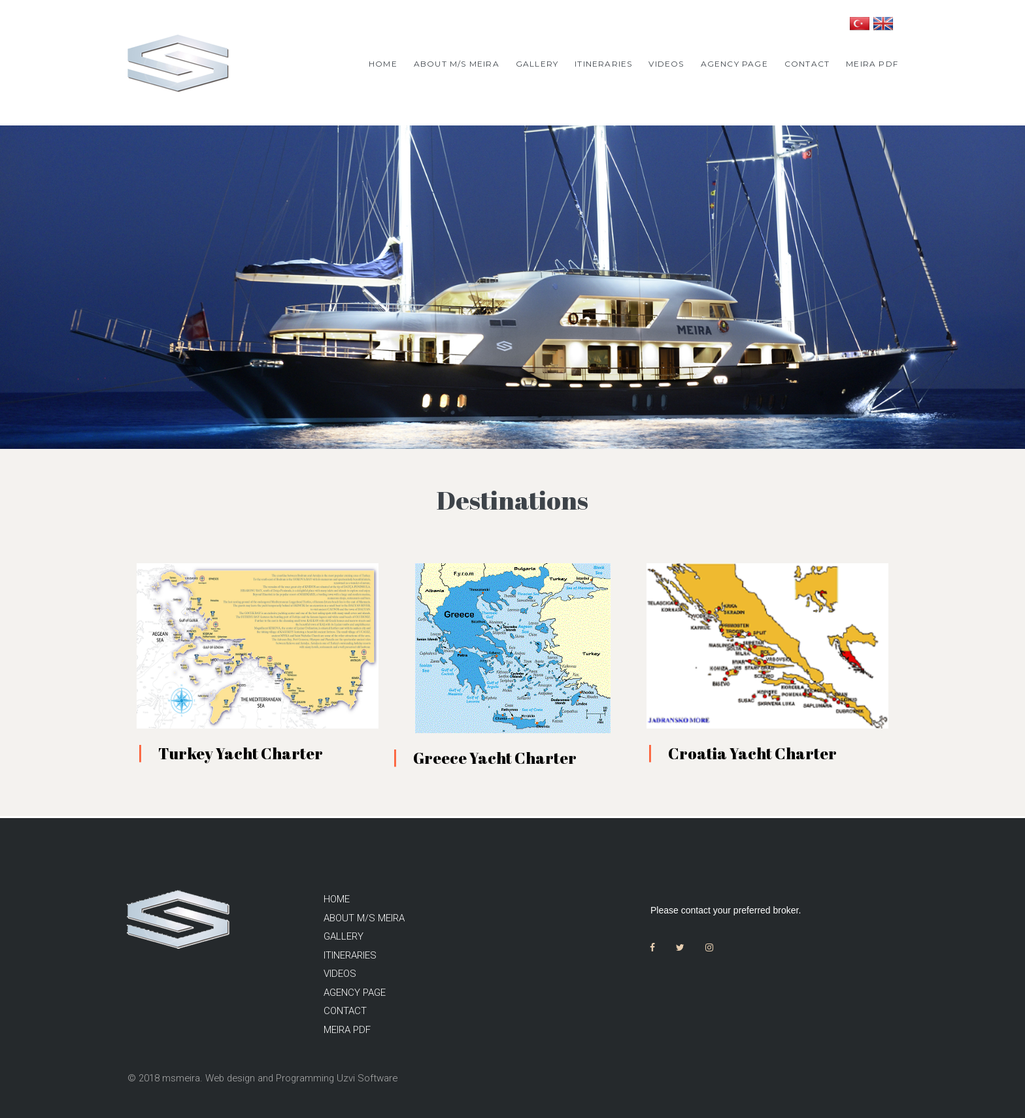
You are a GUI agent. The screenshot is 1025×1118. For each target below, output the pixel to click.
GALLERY (537, 64)
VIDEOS (666, 64)
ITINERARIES (603, 64)
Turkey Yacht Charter (240, 756)
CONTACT (807, 64)
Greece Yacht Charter (495, 760)
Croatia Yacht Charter (752, 756)
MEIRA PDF (872, 64)
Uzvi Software (373, 1078)
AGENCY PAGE (734, 64)
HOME (383, 64)
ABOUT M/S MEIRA (456, 64)
